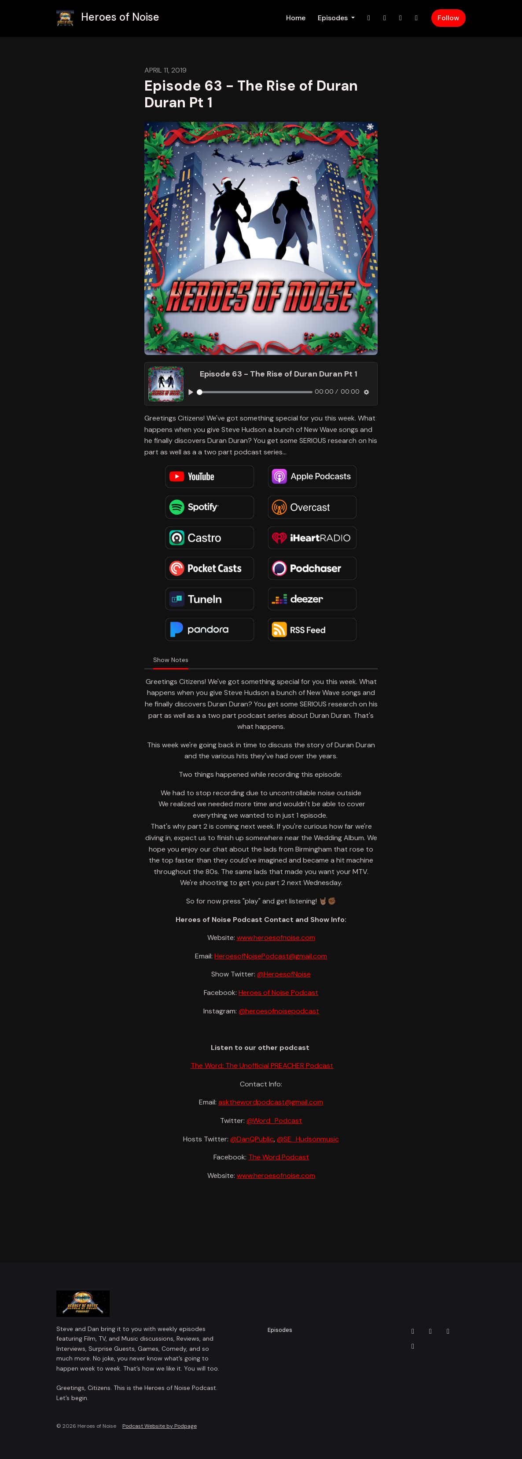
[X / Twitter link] (369, 18)
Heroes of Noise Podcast (278, 992)
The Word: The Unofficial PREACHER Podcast (262, 1065)
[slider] (254, 392)
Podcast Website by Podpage (159, 1426)
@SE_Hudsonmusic (308, 1139)
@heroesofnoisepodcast (279, 1011)
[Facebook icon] (448, 1331)
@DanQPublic (252, 1139)
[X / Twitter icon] (412, 1331)
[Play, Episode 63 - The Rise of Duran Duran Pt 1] (190, 391)
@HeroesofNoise (284, 974)
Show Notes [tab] (170, 660)
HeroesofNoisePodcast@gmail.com (270, 956)
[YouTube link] (416, 18)
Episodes (333, 17)
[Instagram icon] (430, 1331)
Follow (448, 17)
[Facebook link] (400, 18)
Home (295, 17)
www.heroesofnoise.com (276, 937)
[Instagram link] (385, 18)
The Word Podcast (278, 1157)
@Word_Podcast (274, 1120)
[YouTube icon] (412, 1346)
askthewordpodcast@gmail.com (270, 1102)
